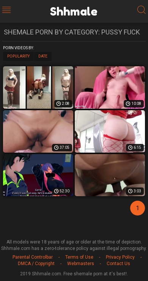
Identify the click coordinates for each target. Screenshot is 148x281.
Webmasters (80, 263)
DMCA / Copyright (36, 263)
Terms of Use (79, 257)
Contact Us (118, 263)
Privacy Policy (120, 257)
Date (42, 56)
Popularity (18, 56)
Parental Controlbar (33, 257)
